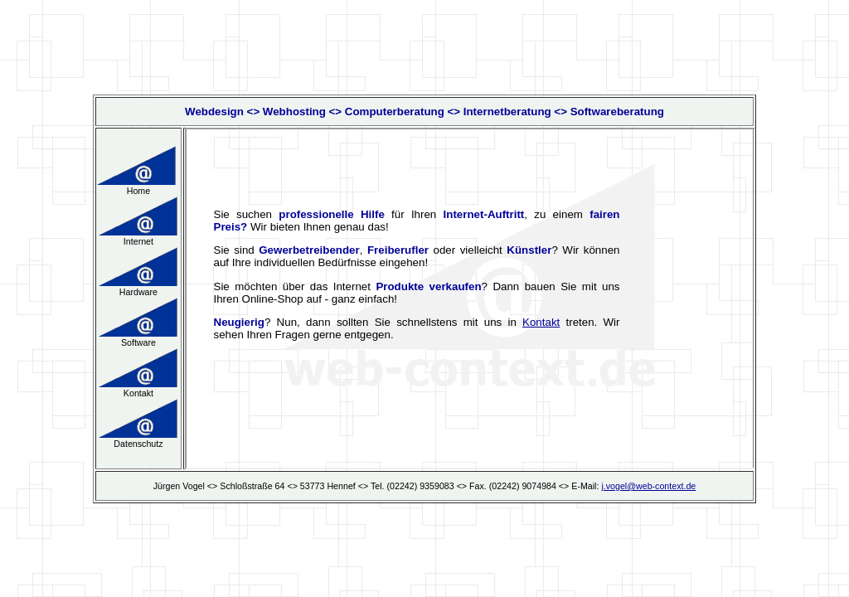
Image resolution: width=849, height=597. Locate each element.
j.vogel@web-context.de (648, 486)
